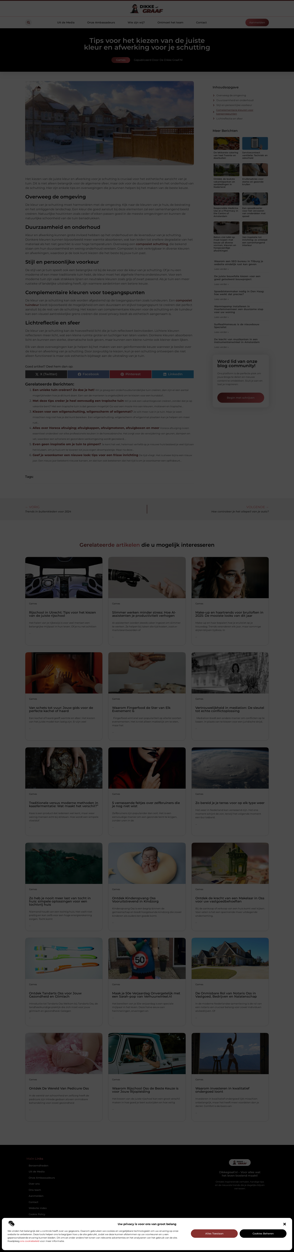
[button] (284, 1224)
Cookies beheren (263, 1233)
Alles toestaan (214, 1233)
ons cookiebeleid (29, 1241)
